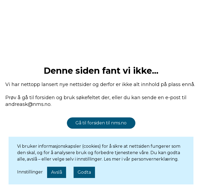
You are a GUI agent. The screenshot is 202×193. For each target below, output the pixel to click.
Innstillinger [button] (30, 172)
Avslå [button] (56, 172)
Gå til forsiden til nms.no (101, 122)
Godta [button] (84, 172)
